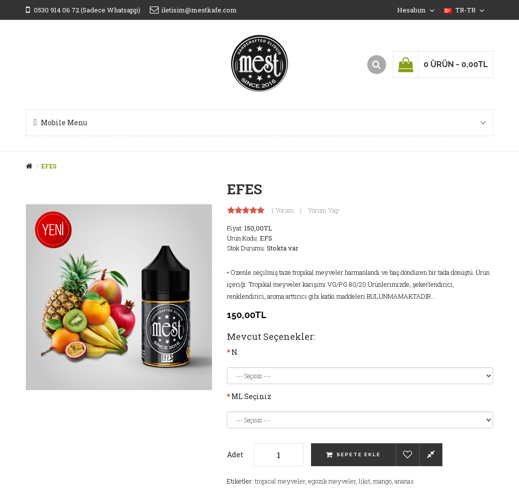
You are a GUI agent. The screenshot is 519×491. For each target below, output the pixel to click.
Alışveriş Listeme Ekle (407, 454)
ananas (404, 481)
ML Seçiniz (251, 396)
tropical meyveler (280, 481)
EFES (49, 166)
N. (235, 352)
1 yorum (282, 210)
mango (382, 481)
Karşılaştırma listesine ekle (430, 454)
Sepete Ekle (358, 454)
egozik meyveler (332, 481)
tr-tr (464, 9)
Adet (235, 454)
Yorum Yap (323, 210)
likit (364, 481)
